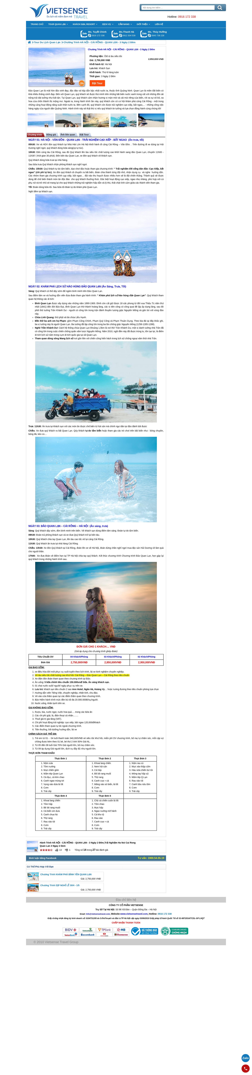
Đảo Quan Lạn (98, 295)
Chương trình (38, 138)
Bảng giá (54, 138)
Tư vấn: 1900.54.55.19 (149, 859)
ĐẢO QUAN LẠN (94, 290)
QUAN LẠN (76, 143)
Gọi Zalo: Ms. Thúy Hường (143, 34)
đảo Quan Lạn (138, 155)
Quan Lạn (77, 159)
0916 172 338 (185, 16)
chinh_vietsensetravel (89, 35)
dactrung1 (149, 35)
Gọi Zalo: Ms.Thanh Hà (115, 34)
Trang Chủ (70, 10)
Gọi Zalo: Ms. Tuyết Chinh (84, 34)
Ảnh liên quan (71, 138)
